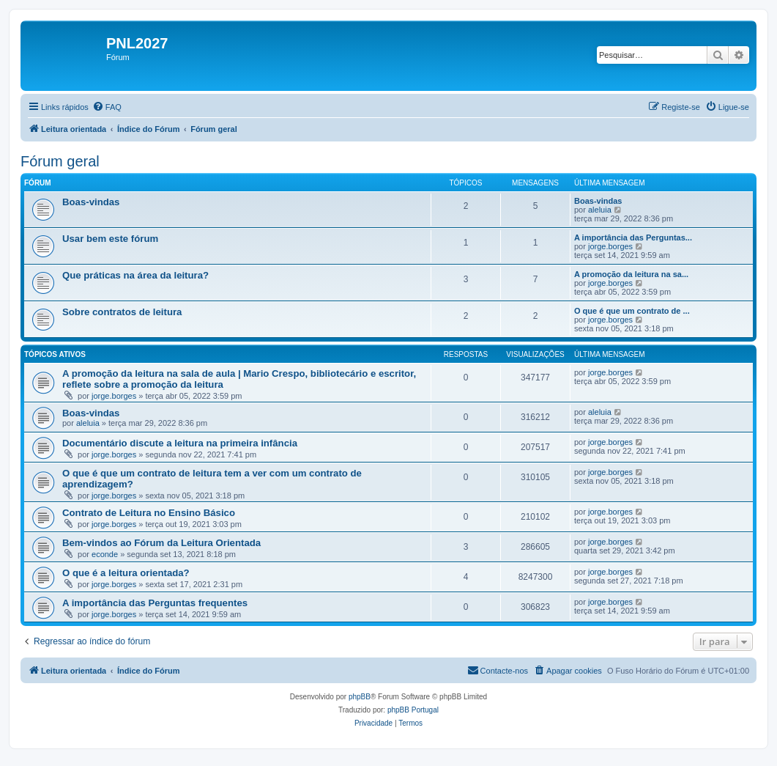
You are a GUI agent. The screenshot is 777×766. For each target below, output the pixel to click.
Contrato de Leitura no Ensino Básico (148, 512)
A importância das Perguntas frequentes (155, 602)
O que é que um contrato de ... (632, 310)
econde (105, 554)
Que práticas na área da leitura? (135, 275)
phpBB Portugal (413, 710)
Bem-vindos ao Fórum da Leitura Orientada (161, 542)
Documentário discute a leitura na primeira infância (179, 443)
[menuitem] (107, 107)
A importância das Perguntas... (633, 237)
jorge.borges (610, 246)
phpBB (360, 697)
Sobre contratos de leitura (122, 311)
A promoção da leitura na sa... (631, 274)
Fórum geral (60, 161)
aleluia (599, 209)
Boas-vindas (90, 201)
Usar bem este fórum (110, 238)
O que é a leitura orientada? (126, 572)
